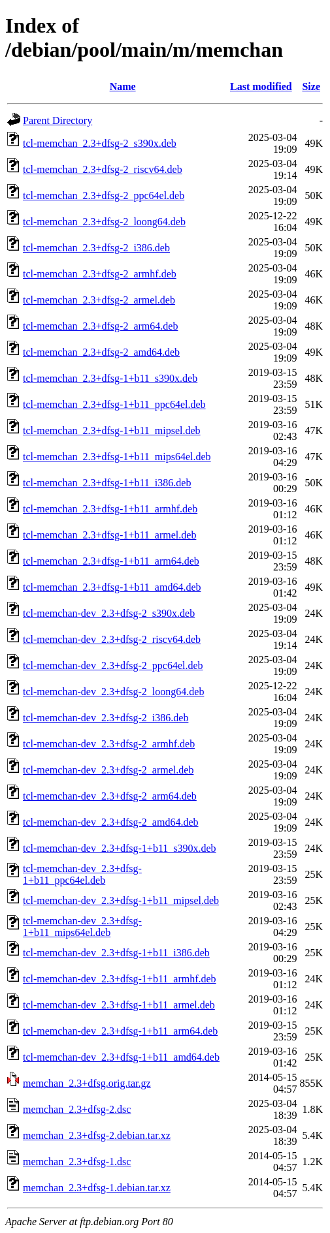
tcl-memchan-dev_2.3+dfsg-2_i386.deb (105, 717)
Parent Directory (57, 120)
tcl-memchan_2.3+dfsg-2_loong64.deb (104, 221)
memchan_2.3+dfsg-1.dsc (77, 1161)
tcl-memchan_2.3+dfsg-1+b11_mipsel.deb (112, 430)
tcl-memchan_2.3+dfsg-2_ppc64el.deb (103, 195)
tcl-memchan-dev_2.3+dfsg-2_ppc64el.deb (113, 665)
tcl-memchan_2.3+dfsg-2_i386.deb (96, 247)
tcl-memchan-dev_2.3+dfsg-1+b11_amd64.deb (121, 1057)
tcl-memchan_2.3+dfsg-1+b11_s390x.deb (110, 378)
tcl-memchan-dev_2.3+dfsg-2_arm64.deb (110, 796)
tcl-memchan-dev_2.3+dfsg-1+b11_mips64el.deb (82, 926)
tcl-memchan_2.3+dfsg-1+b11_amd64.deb (112, 587)
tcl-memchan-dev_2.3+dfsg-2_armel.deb (108, 769)
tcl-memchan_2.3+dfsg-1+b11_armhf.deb (110, 508)
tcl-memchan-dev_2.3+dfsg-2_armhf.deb (109, 743)
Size (311, 86)
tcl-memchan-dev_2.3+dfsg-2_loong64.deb (113, 691)
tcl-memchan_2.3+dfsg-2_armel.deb (99, 299)
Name (123, 86)
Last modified (261, 86)
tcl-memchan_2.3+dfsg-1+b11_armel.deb (109, 534)
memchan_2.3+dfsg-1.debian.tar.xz (97, 1187)
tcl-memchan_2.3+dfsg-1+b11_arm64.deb (111, 561)
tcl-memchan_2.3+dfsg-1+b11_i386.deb (107, 482)
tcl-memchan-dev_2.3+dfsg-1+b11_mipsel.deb (121, 900)
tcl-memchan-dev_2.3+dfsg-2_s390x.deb (109, 613)
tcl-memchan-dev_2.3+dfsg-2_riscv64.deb (112, 639)
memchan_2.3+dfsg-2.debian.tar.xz (97, 1135)
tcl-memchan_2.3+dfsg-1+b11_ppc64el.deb (114, 404)
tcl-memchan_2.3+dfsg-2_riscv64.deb (102, 169)
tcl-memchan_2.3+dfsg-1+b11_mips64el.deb (117, 456)
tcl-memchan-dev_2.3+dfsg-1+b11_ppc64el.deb (82, 874)
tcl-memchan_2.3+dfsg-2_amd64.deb (101, 352)
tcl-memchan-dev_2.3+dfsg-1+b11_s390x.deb (119, 848)
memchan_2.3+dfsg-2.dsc (77, 1109)
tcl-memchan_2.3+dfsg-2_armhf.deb (99, 273)
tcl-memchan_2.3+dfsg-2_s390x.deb (99, 143)
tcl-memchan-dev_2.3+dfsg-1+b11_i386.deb (116, 952)
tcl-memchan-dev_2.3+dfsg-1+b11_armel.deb (119, 1004)
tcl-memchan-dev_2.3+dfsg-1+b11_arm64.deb (120, 1031)
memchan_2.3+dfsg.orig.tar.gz (87, 1083)
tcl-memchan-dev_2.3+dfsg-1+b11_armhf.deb (119, 978)
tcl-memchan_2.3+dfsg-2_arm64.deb (100, 326)
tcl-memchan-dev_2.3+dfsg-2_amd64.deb (111, 822)
